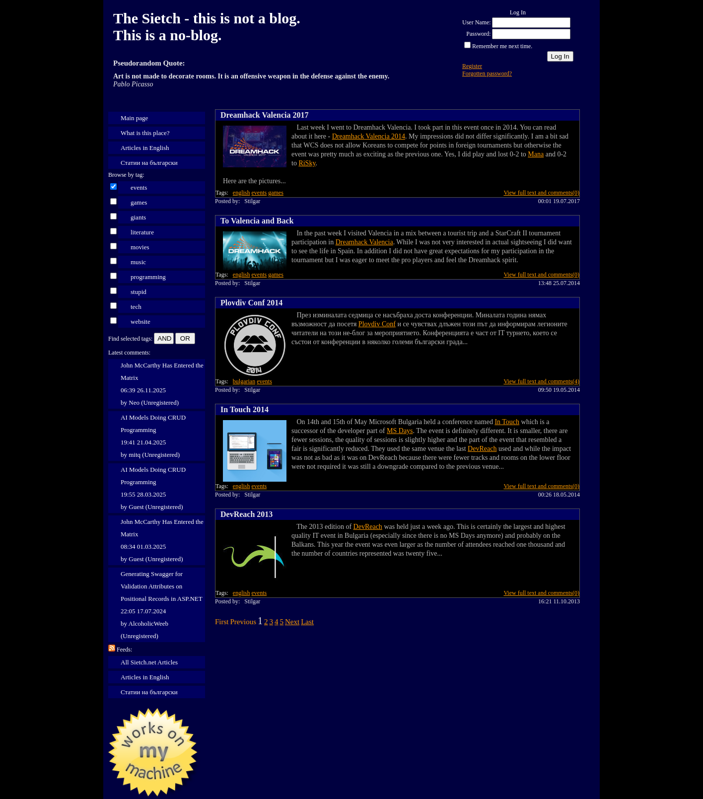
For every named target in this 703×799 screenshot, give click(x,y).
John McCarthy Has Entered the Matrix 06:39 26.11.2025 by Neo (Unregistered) (162, 384)
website (140, 321)
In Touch (506, 422)
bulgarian (244, 381)
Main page (134, 118)
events (139, 187)
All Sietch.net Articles (149, 662)
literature (142, 232)
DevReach (482, 448)
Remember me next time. (502, 46)
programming (148, 277)
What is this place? (145, 133)
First (222, 622)
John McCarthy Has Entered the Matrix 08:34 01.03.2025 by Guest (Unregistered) (162, 540)
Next (292, 622)
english (241, 192)
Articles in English (145, 147)
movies (140, 247)
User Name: (476, 22)
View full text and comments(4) (541, 381)
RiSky (306, 163)
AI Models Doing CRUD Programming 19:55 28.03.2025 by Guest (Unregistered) (153, 488)
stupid (138, 291)
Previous (243, 622)
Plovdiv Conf (377, 324)
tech (136, 306)
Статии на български (149, 162)
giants (138, 217)
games (139, 202)
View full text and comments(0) (541, 192)
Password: (478, 33)
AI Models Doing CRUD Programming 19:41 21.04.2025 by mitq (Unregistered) (153, 436)
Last (307, 622)
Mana (536, 154)
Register (472, 66)
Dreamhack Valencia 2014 (368, 136)
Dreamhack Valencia (364, 242)
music (138, 262)
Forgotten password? (487, 73)
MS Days (400, 431)
